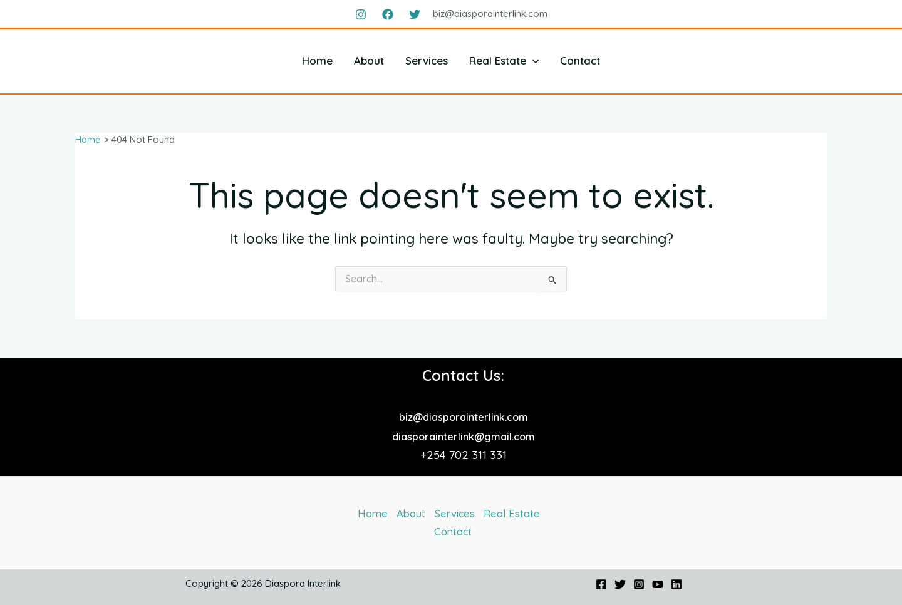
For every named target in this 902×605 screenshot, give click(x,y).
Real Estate (504, 60)
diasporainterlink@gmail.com (463, 434)
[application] (532, 60)
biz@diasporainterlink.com (463, 415)
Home (317, 60)
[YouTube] (657, 585)
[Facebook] (387, 14)
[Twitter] (414, 14)
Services (426, 60)
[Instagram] (360, 14)
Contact (580, 60)
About (369, 60)
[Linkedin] (676, 585)
